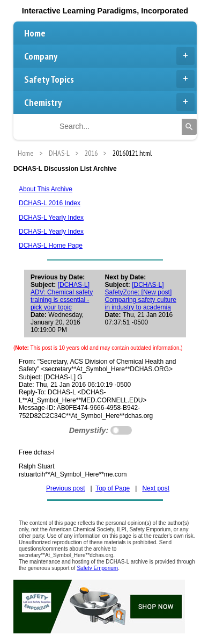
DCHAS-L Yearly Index (51, 217)
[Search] (189, 127)
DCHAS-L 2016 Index (49, 203)
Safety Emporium (97, 568)
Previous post (65, 488)
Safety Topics (109, 79)
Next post (155, 488)
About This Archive (45, 189)
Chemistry (109, 102)
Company (109, 56)
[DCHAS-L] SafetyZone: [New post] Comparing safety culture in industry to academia (140, 296)
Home (35, 33)
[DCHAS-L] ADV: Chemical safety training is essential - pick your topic (62, 296)
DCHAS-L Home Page (51, 245)
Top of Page (112, 488)
